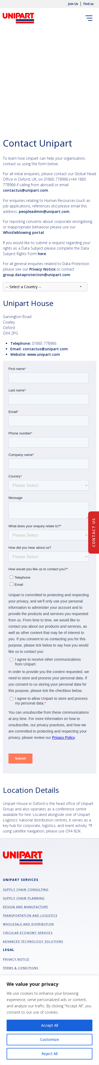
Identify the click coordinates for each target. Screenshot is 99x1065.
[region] (49, 1020)
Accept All (49, 1025)
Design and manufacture (25, 907)
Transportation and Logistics (30, 915)
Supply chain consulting (26, 889)
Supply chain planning (24, 898)
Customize (49, 1039)
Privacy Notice (16, 959)
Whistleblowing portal (23, 232)
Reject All (49, 1053)
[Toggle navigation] (90, 18)
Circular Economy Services (28, 933)
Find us (88, 4)
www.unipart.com (43, 354)
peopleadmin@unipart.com (44, 211)
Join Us (73, 4)
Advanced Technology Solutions (33, 941)
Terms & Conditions (21, 968)
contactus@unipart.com (25, 190)
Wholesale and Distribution (28, 924)
